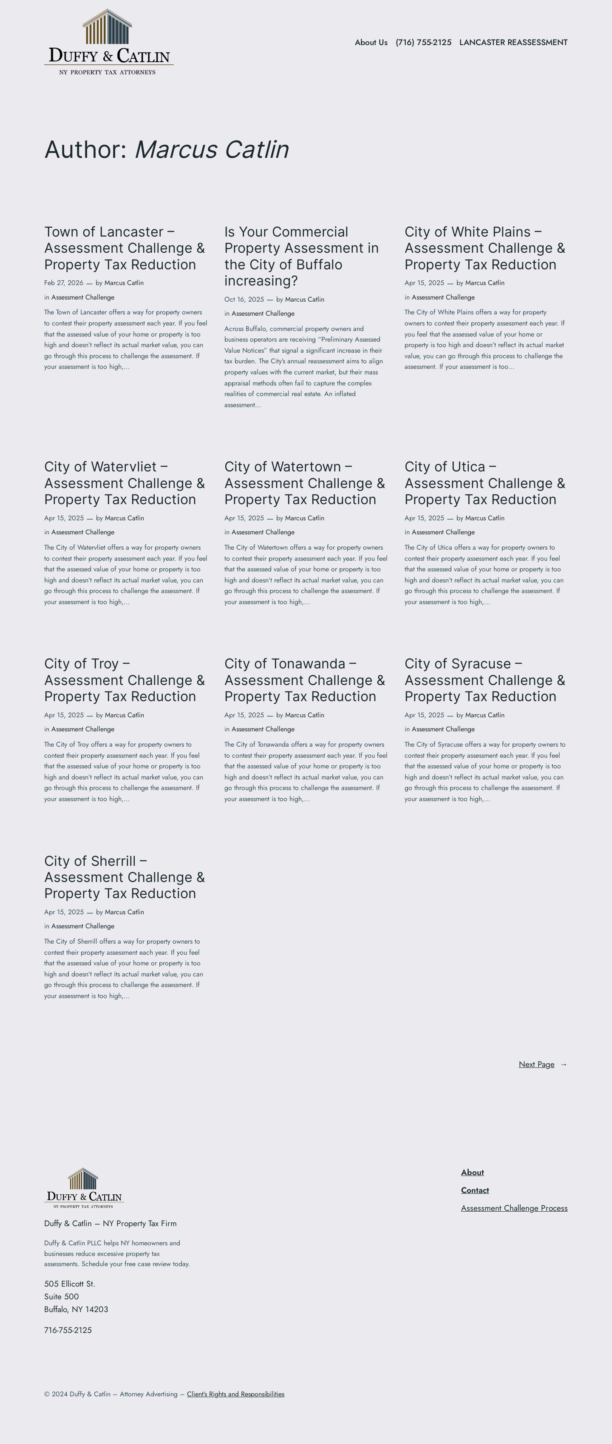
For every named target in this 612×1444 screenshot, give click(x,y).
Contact (475, 1190)
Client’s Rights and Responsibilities (235, 1394)
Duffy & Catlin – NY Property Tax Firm (110, 1223)
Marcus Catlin (124, 283)
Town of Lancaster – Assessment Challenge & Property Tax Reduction (124, 248)
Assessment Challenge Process (514, 1208)
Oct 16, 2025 (244, 299)
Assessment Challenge (82, 297)
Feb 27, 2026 (63, 283)
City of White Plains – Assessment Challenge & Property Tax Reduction (485, 248)
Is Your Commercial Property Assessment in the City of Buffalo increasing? (301, 256)
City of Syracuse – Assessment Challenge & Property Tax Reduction (485, 680)
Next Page (543, 1064)
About (472, 1172)
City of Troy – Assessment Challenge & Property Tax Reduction (124, 680)
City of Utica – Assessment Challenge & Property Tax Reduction (485, 483)
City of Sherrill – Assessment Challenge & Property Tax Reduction (124, 877)
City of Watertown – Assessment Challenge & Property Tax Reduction (304, 483)
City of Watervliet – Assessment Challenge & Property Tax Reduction (124, 483)
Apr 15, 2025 (424, 283)
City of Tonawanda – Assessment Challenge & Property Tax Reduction (304, 680)
